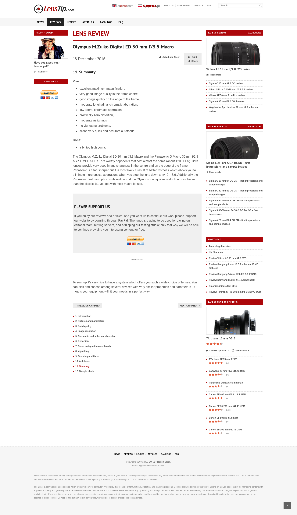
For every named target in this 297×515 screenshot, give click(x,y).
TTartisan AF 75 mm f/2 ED (223, 359)
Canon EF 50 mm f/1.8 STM (223, 418)
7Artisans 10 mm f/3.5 (220, 338)
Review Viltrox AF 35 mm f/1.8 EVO (227, 258)
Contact (198, 6)
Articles (88, 22)
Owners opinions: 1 (217, 350)
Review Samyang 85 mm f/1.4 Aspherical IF (232, 280)
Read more (41, 72)
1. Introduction (83, 316)
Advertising (183, 6)
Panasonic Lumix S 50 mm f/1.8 (226, 382)
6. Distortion (82, 341)
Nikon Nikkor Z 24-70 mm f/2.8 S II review (231, 89)
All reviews (254, 33)
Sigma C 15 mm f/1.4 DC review (226, 83)
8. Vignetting (82, 351)
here (63, 498)
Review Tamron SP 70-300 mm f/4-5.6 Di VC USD (235, 292)
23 (228, 410)
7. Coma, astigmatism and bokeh (93, 346)
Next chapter (190, 305)
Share (193, 61)
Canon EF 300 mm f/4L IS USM (225, 429)
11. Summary (82, 366)
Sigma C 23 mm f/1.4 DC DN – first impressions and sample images (228, 164)
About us (169, 6)
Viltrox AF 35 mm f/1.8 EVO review (228, 69)
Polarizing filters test (220, 246)
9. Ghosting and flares (87, 356)
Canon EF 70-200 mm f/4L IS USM (227, 406)
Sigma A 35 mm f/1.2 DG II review (227, 101)
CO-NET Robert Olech (159, 462)
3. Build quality (83, 326)
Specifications (240, 350)
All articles (254, 126)
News (40, 22)
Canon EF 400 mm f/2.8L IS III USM (227, 394)
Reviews (55, 22)
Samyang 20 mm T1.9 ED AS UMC (227, 371)
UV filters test (216, 252)
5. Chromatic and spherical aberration (95, 336)
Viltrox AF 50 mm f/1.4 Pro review (227, 95)
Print (192, 57)
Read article (213, 172)
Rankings (106, 22)
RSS (209, 6)
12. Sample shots (84, 371)
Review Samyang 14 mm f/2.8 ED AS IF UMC (232, 274)
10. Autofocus (82, 361)
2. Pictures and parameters (89, 321)
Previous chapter (87, 305)
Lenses (71, 22)
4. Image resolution (85, 331)
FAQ (120, 22)
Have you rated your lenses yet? (46, 64)
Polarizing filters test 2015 (223, 286)
